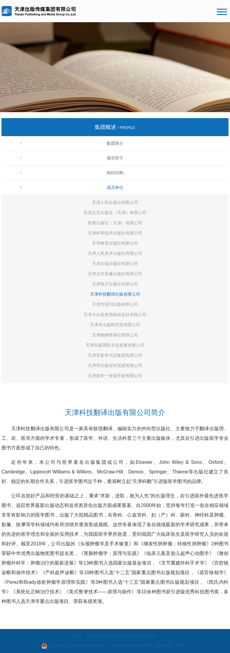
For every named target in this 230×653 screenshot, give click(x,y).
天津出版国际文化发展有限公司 (115, 345)
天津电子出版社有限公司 (115, 284)
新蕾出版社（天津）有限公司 (115, 222)
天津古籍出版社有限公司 (115, 263)
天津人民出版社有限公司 (115, 202)
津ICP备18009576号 (133, 645)
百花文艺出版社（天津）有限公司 (115, 212)
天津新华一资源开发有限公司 (115, 375)
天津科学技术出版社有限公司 (115, 233)
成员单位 (115, 187)
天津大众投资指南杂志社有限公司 (115, 314)
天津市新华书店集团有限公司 (115, 355)
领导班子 (115, 158)
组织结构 (115, 172)
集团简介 (115, 143)
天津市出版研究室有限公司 (115, 324)
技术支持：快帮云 (172, 645)
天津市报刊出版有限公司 (115, 304)
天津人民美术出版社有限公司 (115, 253)
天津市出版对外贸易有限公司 (115, 365)
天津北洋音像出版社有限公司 (115, 273)
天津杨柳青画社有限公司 (115, 334)
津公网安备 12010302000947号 (79, 645)
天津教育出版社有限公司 (115, 243)
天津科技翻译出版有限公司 (115, 294)
